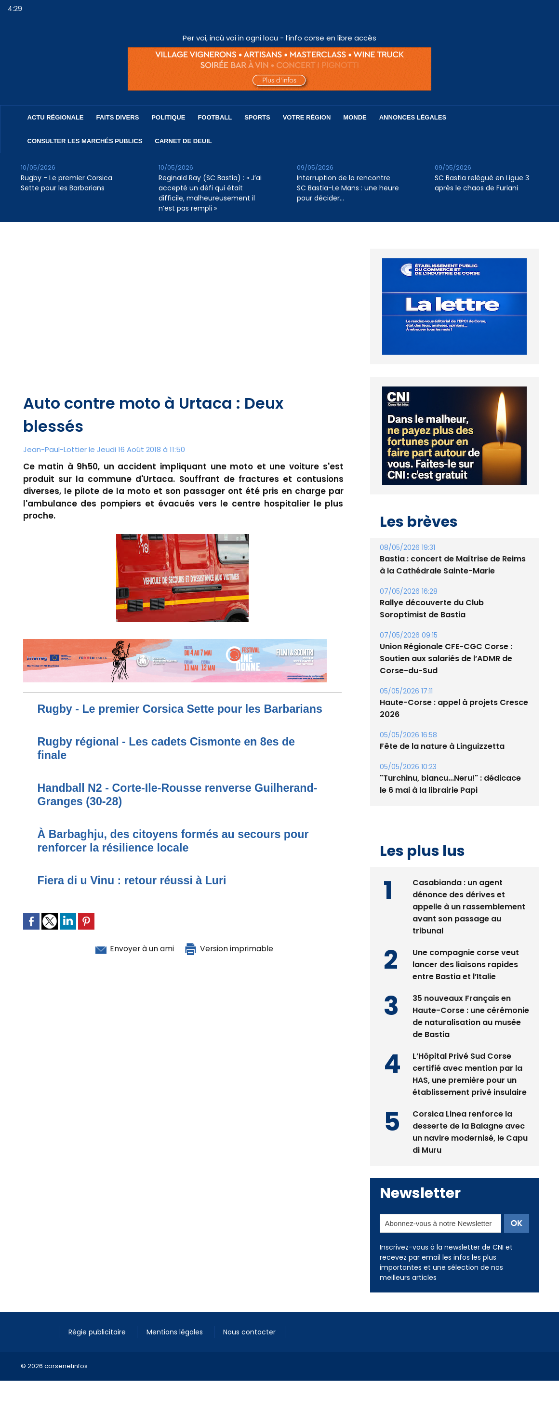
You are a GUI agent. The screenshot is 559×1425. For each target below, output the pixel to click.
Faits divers (117, 117)
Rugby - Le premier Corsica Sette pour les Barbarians (66, 183)
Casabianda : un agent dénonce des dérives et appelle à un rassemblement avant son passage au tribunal (469, 906)
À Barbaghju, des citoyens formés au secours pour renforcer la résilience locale (178, 854)
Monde (354, 117)
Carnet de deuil (183, 141)
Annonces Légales (412, 117)
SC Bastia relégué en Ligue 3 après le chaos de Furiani (482, 183)
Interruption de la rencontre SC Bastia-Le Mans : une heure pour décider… (348, 188)
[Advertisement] (183, 319)
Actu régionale (55, 117)
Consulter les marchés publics (85, 141)
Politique (168, 117)
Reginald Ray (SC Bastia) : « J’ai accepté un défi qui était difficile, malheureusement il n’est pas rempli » (210, 193)
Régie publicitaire (98, 1332)
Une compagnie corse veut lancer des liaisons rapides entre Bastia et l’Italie (466, 964)
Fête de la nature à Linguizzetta (442, 746)
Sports (257, 117)
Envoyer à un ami (129, 962)
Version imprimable (232, 962)
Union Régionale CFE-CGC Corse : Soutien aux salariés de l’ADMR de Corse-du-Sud (446, 658)
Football (215, 117)
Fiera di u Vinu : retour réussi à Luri (135, 893)
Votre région (307, 117)
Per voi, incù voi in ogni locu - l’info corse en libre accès (279, 38)
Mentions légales (177, 1332)
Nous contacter (252, 1332)
